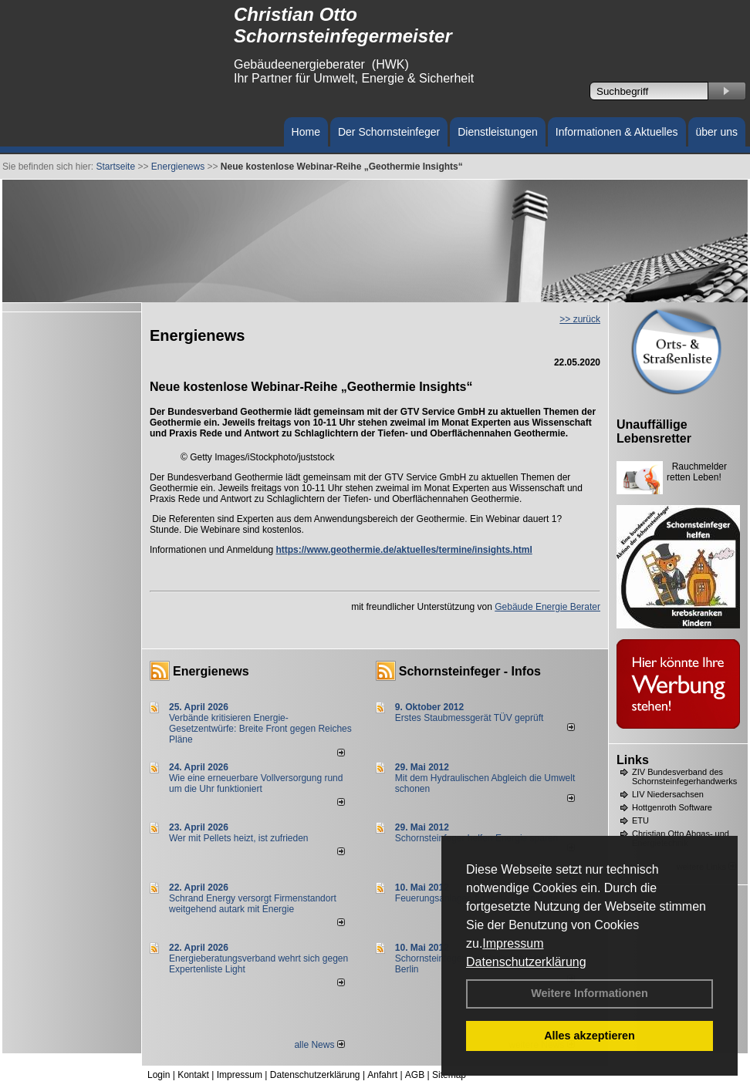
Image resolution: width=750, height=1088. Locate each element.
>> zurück (579, 319)
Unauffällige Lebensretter (654, 431)
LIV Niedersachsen (668, 794)
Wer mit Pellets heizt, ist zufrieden (239, 838)
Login (158, 1074)
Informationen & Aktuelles (617, 132)
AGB (414, 1074)
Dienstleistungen (498, 132)
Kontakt (193, 1074)
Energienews (211, 671)
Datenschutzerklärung (526, 961)
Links (633, 759)
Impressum (512, 943)
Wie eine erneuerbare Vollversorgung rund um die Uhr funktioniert (256, 783)
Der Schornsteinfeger (389, 132)
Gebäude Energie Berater (547, 606)
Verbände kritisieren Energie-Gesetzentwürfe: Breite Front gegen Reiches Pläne (260, 728)
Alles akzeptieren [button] (589, 1035)
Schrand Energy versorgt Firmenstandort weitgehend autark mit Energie (252, 904)
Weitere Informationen (589, 993)
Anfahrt (382, 1074)
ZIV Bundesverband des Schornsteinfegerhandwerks (684, 776)
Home (306, 132)
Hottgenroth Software (672, 807)
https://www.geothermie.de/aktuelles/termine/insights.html (403, 549)
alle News (319, 1044)
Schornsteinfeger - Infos (470, 671)
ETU (640, 820)
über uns (717, 132)
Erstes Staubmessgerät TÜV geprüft (469, 717)
